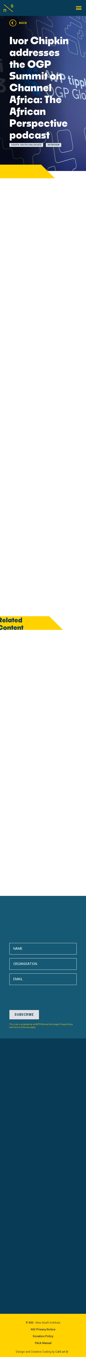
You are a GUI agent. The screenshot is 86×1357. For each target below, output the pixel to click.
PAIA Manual (43, 1343)
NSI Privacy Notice (43, 1329)
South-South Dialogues (26, 145)
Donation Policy (43, 1336)
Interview (53, 145)
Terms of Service (22, 1027)
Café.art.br (61, 1351)
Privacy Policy (66, 1024)
